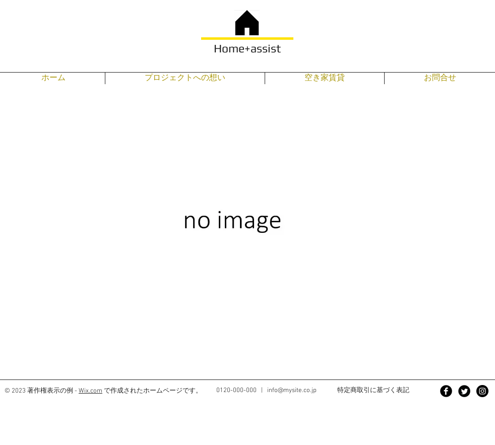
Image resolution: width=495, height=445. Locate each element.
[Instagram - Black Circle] (482, 391)
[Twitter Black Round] (464, 391)
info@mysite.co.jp (292, 391)
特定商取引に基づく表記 (373, 390)
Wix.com (90, 391)
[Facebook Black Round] (446, 391)
